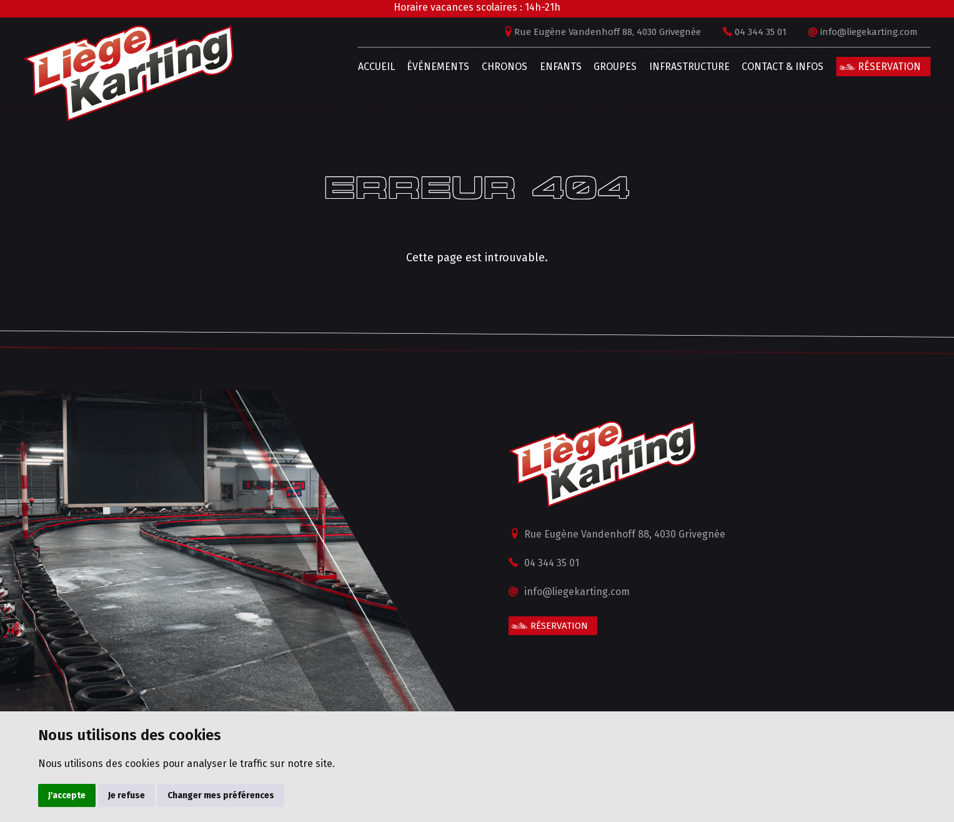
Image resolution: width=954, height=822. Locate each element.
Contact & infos (759, 67)
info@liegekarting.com (845, 32)
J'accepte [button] (67, 795)
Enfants (536, 67)
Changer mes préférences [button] (220, 795)
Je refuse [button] (126, 795)
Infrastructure (665, 67)
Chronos (481, 67)
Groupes (591, 67)
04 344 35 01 (737, 32)
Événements (414, 67)
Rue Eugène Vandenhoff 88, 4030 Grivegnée (583, 32)
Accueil (352, 67)
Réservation (865, 67)
